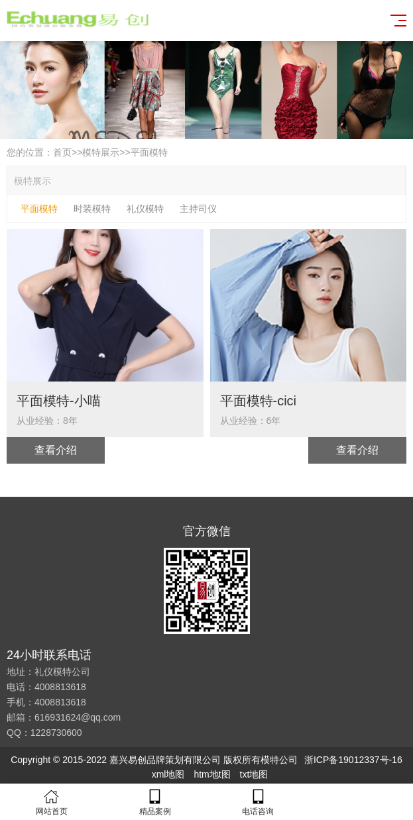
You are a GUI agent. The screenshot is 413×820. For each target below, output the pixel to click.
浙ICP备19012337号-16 (353, 759)
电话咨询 (258, 802)
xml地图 (168, 774)
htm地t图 (212, 774)
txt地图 (254, 774)
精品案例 (155, 802)
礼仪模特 (145, 208)
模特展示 (100, 152)
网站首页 (51, 802)
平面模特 (149, 152)
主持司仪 (198, 208)
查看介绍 (55, 450)
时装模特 (92, 208)
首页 (62, 152)
